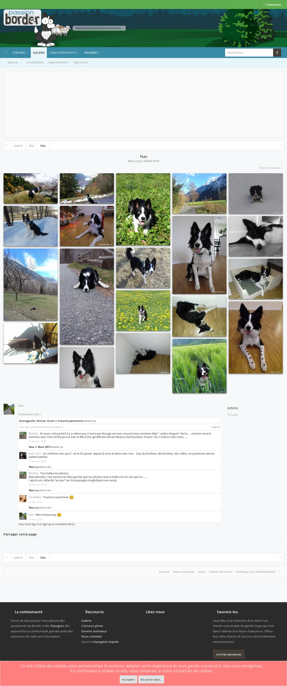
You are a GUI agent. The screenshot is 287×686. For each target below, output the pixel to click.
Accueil (164, 572)
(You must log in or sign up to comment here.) (46, 524)
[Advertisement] (143, 104)
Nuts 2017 (44, 446)
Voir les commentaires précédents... (42, 427)
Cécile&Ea (35, 497)
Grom (50, 420)
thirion (41, 420)
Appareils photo (58, 62)
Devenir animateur (94, 631)
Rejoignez (57, 626)
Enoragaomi (27, 420)
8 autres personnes (70, 420)
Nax (21, 406)
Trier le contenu (271, 168)
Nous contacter (184, 572)
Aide (201, 572)
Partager (232, 414)
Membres (91, 53)
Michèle (33, 433)
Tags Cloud (80, 62)
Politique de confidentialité (255, 572)
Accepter (128, 679)
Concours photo (62, 53)
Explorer (15, 62)
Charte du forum (220, 572)
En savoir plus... (151, 679)
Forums (19, 53)
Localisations (35, 62)
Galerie (39, 53)
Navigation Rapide (106, 642)
